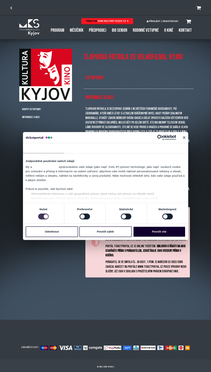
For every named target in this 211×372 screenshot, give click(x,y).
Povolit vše (159, 231)
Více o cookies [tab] (167, 148)
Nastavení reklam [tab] (126, 148)
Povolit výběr (105, 231)
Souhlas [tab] (43, 148)
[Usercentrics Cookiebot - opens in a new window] (160, 137)
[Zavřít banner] (184, 137)
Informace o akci (30, 117)
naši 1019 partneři (45, 166)
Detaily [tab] (84, 148)
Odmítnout (52, 231)
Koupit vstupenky (31, 109)
